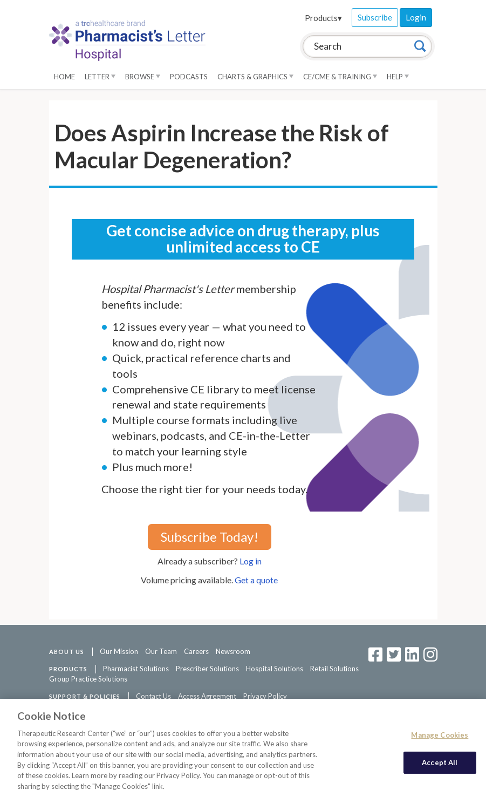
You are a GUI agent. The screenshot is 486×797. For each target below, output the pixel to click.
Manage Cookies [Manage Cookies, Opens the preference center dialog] (439, 736)
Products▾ (323, 18)
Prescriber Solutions (207, 668)
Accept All (439, 763)
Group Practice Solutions (88, 679)
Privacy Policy (265, 696)
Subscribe (375, 17)
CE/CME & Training (340, 76)
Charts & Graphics (255, 76)
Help (398, 76)
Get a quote (256, 580)
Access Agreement (207, 696)
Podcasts (189, 76)
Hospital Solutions (274, 668)
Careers (196, 651)
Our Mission (119, 651)
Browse (142, 76)
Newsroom (233, 651)
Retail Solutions (334, 668)
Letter (100, 76)
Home (64, 76)
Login (416, 17)
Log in (250, 561)
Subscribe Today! (209, 536)
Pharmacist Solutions (136, 668)
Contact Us (153, 696)
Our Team (161, 651)
